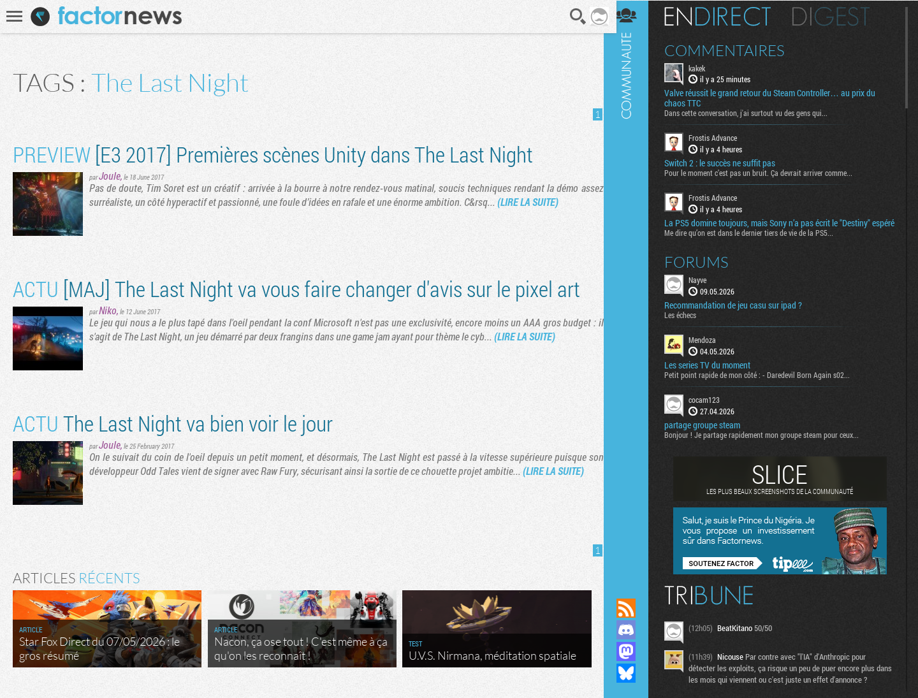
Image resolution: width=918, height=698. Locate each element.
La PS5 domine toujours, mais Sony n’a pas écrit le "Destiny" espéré (775, 227)
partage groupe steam (710, 435)
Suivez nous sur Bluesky (634, 673)
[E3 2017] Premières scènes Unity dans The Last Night (273, 154)
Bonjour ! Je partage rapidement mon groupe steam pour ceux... (770, 444)
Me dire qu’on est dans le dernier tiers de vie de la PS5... (757, 242)
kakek (705, 67)
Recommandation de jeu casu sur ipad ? (741, 315)
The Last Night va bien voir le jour (173, 423)
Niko (108, 310)
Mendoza (710, 349)
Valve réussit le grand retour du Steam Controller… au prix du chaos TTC (778, 98)
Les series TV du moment (716, 375)
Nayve (706, 289)
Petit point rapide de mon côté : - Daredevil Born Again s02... (765, 384)
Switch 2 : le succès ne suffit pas (728, 163)
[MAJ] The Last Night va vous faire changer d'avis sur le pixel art (296, 288)
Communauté (634, 287)
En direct (726, 15)
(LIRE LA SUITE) (527, 201)
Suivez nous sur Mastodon (634, 651)
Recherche (574, 16)
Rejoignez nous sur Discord (634, 629)
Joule (109, 175)
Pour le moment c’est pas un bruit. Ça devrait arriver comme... (767, 173)
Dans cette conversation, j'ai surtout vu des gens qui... (754, 113)
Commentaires (733, 49)
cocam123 (712, 409)
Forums (705, 271)
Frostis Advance (721, 138)
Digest (839, 15)
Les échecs (688, 324)
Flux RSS (634, 608)
